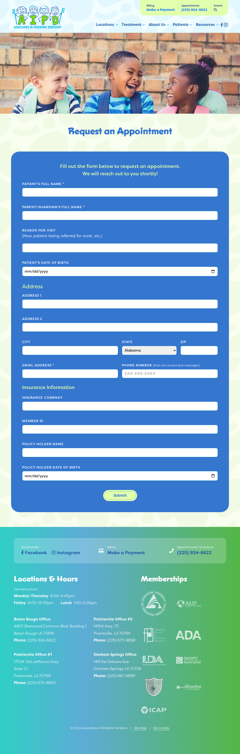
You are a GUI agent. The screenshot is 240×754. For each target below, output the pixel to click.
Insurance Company (42, 397)
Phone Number (137, 365)
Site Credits (161, 728)
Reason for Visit (39, 230)
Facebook (34, 553)
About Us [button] (157, 24)
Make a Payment (161, 10)
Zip (183, 342)
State (127, 342)
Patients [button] (181, 24)
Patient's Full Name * (43, 183)
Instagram (66, 553)
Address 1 (32, 295)
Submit (120, 495)
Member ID (32, 421)
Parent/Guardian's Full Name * (53, 207)
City (26, 342)
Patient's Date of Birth (45, 262)
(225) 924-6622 (194, 10)
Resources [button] (205, 24)
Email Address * (38, 365)
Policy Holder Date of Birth (51, 467)
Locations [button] (105, 24)
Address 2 (32, 318)
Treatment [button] (131, 24)
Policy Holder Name (42, 444)
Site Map (140, 728)
